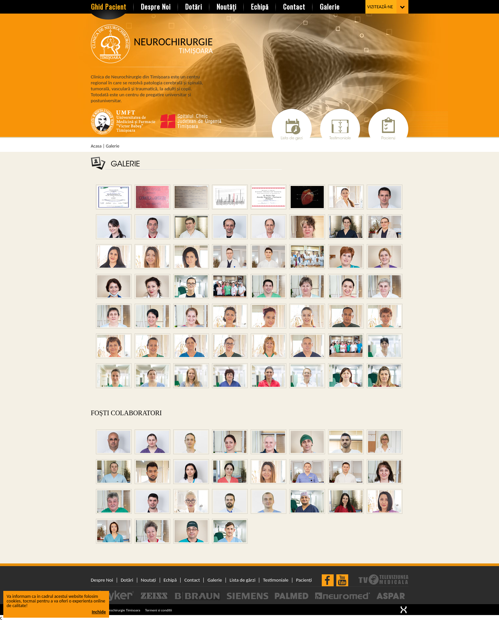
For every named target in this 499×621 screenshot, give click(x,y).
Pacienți (388, 138)
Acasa (96, 146)
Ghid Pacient (108, 7)
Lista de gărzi (292, 138)
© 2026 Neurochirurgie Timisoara (116, 610)
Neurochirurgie (173, 46)
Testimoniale (340, 138)
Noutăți (226, 7)
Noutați (148, 580)
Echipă (260, 7)
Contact (294, 7)
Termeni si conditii (158, 610)
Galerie (330, 7)
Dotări (193, 7)
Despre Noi (156, 7)
